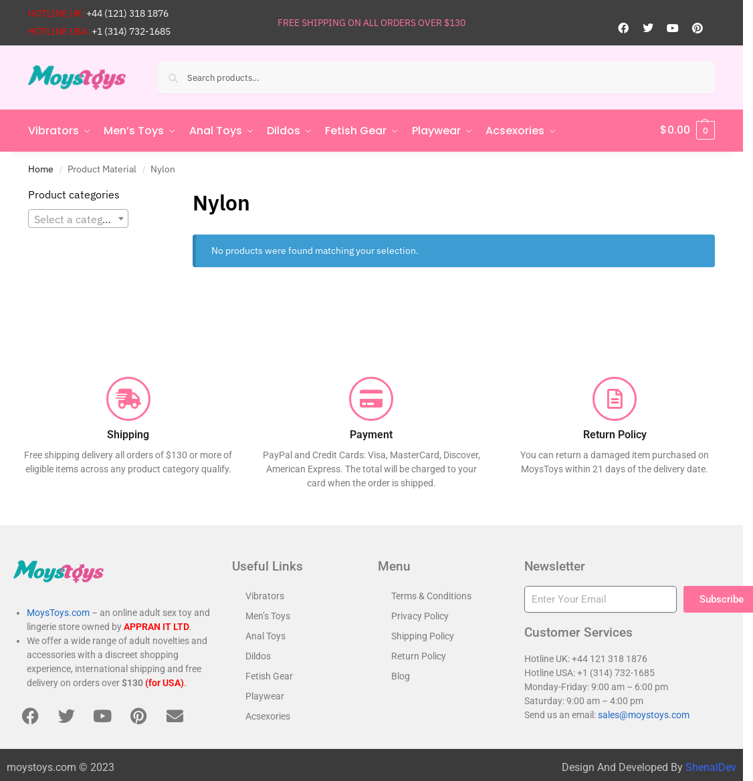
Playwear (264, 695)
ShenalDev (710, 766)
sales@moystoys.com (643, 714)
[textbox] (78, 218)
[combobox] (78, 217)
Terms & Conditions (431, 595)
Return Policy (418, 655)
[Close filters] (149, 194)
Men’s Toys (267, 615)
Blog (400, 675)
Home (40, 168)
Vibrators (264, 595)
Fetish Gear (269, 675)
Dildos (258, 655)
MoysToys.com (58, 612)
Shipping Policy (422, 635)
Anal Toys (265, 635)
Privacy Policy (420, 615)
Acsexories (267, 715)
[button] (687, 130)
